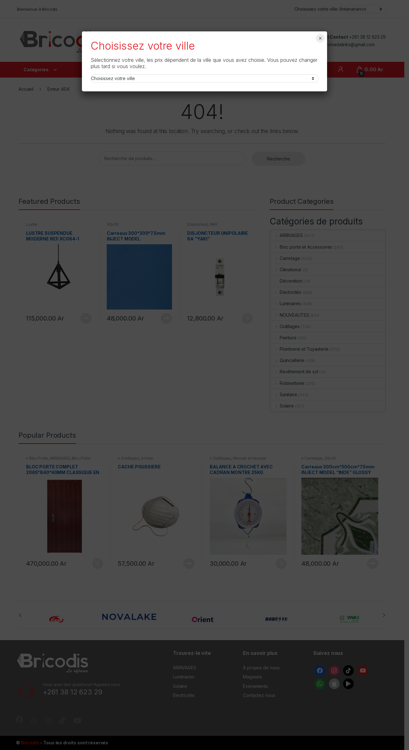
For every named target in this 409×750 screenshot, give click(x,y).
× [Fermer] (320, 38)
